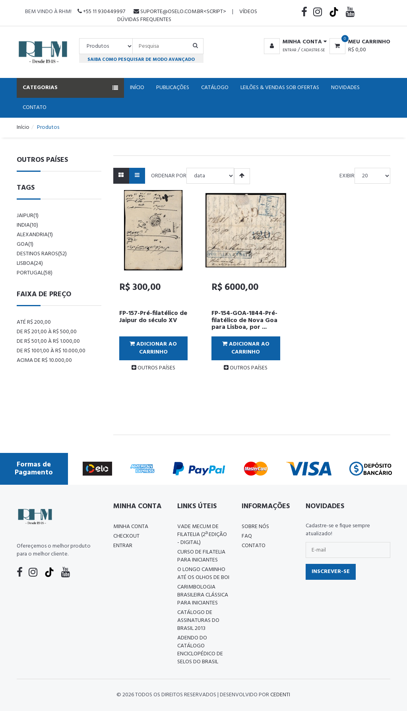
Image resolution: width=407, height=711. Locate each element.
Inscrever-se (331, 571)
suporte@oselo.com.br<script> (180, 11)
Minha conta (130, 526)
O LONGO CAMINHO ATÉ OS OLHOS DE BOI (203, 573)
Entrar (290, 50)
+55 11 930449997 (101, 11)
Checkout (126, 536)
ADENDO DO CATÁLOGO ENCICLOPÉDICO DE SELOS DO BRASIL (200, 649)
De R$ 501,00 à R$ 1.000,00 (48, 341)
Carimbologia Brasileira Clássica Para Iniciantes (202, 595)
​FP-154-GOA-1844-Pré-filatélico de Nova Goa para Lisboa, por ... (244, 320)
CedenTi (280, 694)
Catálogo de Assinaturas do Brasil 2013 (198, 620)
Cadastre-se (313, 50)
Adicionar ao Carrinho (153, 348)
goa (25, 244)
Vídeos (248, 11)
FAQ (247, 536)
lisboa (30, 263)
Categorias (70, 87)
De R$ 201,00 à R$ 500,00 (47, 331)
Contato (35, 107)
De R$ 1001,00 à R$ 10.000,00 (51, 351)
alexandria (35, 234)
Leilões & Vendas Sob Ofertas (279, 87)
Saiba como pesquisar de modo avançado (141, 59)
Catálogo (215, 87)
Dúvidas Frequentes (144, 19)
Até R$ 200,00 (34, 322)
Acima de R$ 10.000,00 (44, 360)
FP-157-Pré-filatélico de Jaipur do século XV (153, 317)
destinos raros (42, 253)
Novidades (345, 87)
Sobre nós (255, 526)
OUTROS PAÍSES (153, 368)
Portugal (34, 273)
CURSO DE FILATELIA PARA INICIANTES (201, 556)
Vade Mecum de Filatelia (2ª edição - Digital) (202, 534)
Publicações (172, 87)
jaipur (28, 215)
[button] (294, 42)
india (27, 225)
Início (137, 87)
